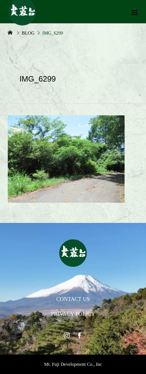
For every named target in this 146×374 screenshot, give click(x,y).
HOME (73, 284)
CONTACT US (73, 299)
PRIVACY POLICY (73, 314)
